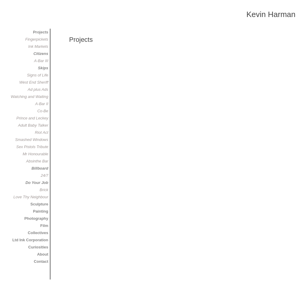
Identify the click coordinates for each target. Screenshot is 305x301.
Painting (40, 211)
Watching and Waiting (29, 96)
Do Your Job (36, 182)
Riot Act (41, 132)
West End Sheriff (33, 82)
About (42, 254)
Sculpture (39, 204)
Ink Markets (38, 46)
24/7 (44, 175)
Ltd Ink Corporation (30, 240)
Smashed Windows (31, 139)
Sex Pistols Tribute (32, 147)
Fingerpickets (36, 39)
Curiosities (38, 247)
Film (44, 225)
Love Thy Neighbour (30, 197)
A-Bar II (41, 104)
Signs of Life (37, 75)
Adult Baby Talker (33, 125)
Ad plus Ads (38, 89)
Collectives (38, 233)
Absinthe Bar (37, 161)
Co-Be (42, 111)
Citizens (40, 53)
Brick (44, 190)
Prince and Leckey (32, 118)
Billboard (40, 168)
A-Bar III (41, 61)
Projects (40, 32)
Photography (36, 218)
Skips (43, 68)
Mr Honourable (35, 154)
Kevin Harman (270, 14)
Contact (41, 261)
